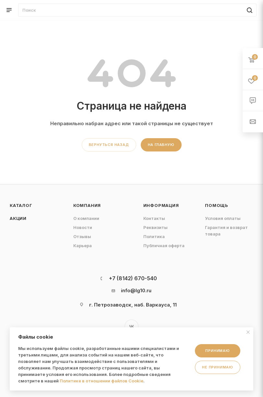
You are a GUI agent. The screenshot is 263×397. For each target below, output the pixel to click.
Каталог (21, 205)
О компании (86, 218)
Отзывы (82, 236)
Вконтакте (131, 326)
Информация (161, 205)
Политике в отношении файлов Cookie (101, 380)
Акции (18, 218)
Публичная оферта (164, 245)
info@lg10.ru (136, 290)
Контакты (154, 218)
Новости (82, 227)
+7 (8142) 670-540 (133, 278)
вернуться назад (109, 144)
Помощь (216, 205)
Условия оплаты (223, 218)
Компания (87, 205)
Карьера (82, 245)
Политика (154, 236)
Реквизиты (155, 227)
